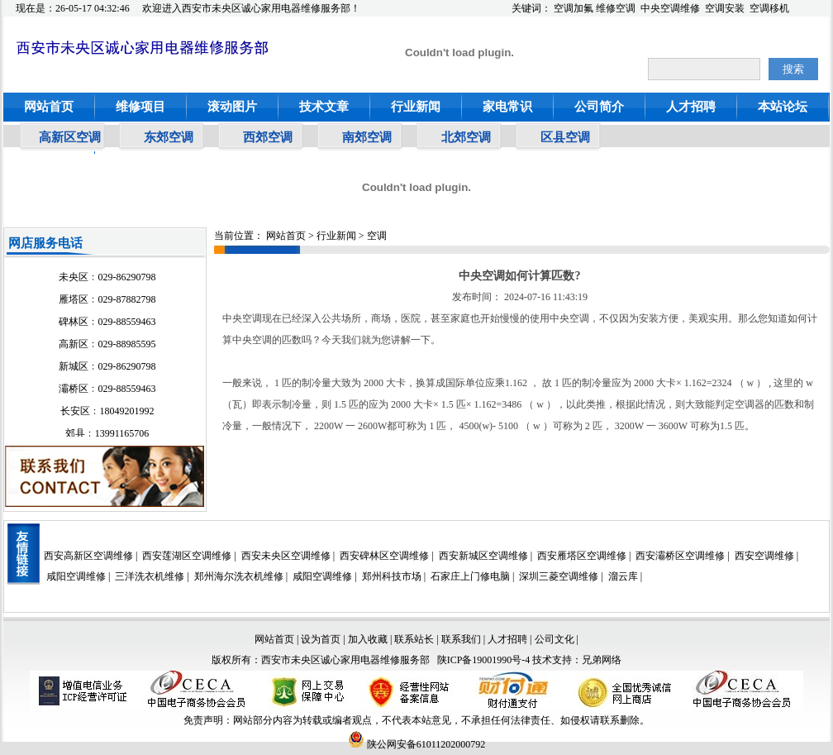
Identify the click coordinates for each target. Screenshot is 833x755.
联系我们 (461, 639)
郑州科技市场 (391, 576)
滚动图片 (232, 106)
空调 (377, 235)
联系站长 (415, 639)
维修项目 (140, 106)
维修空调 (615, 8)
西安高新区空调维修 (88, 555)
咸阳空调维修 (76, 576)
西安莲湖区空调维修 (186, 555)
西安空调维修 (764, 555)
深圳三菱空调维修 (558, 576)
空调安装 (725, 8)
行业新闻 (415, 106)
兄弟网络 (601, 660)
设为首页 (320, 639)
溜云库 (623, 576)
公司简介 (599, 106)
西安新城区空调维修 (483, 555)
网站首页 (49, 106)
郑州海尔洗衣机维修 (238, 576)
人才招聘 (691, 106)
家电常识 (507, 106)
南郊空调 (367, 137)
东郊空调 (168, 137)
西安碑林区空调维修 (384, 555)
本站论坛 (782, 106)
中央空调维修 (670, 8)
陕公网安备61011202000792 (417, 744)
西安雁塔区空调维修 (581, 555)
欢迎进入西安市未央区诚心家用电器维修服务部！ (251, 8)
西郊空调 (268, 137)
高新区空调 (70, 137)
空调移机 (769, 8)
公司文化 (554, 639)
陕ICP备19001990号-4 (484, 660)
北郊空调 (466, 137)
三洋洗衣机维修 (149, 576)
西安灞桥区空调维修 (680, 555)
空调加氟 (573, 8)
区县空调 (565, 137)
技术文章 (324, 106)
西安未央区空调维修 (286, 555)
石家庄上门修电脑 (470, 576)
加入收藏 (368, 639)
